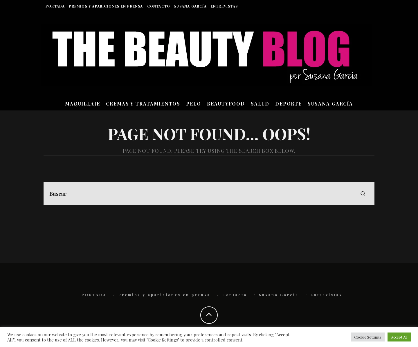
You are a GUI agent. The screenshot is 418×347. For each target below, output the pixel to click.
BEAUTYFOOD (226, 104)
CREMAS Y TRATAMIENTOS (143, 104)
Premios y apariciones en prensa (106, 6)
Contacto (158, 6)
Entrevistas (224, 6)
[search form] (209, 193)
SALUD (260, 104)
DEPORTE (288, 104)
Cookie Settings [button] (367, 337)
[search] (362, 193)
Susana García (190, 6)
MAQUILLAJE (82, 104)
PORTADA (55, 6)
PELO (193, 104)
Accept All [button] (399, 337)
